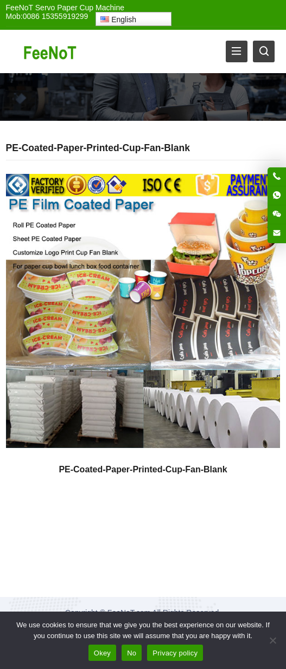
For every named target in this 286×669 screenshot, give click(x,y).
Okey (102, 653)
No (131, 653)
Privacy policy (175, 653)
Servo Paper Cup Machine (79, 7)
